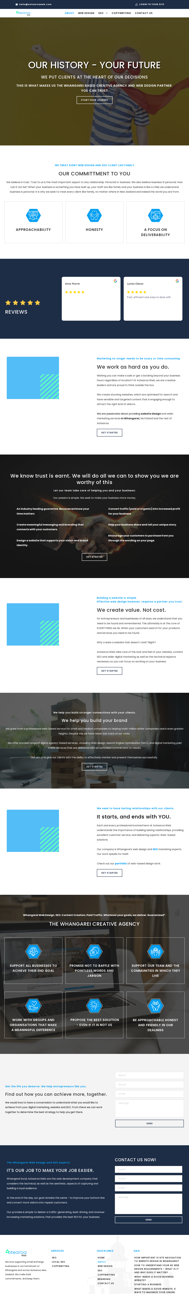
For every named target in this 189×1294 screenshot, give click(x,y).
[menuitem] (69, 13)
